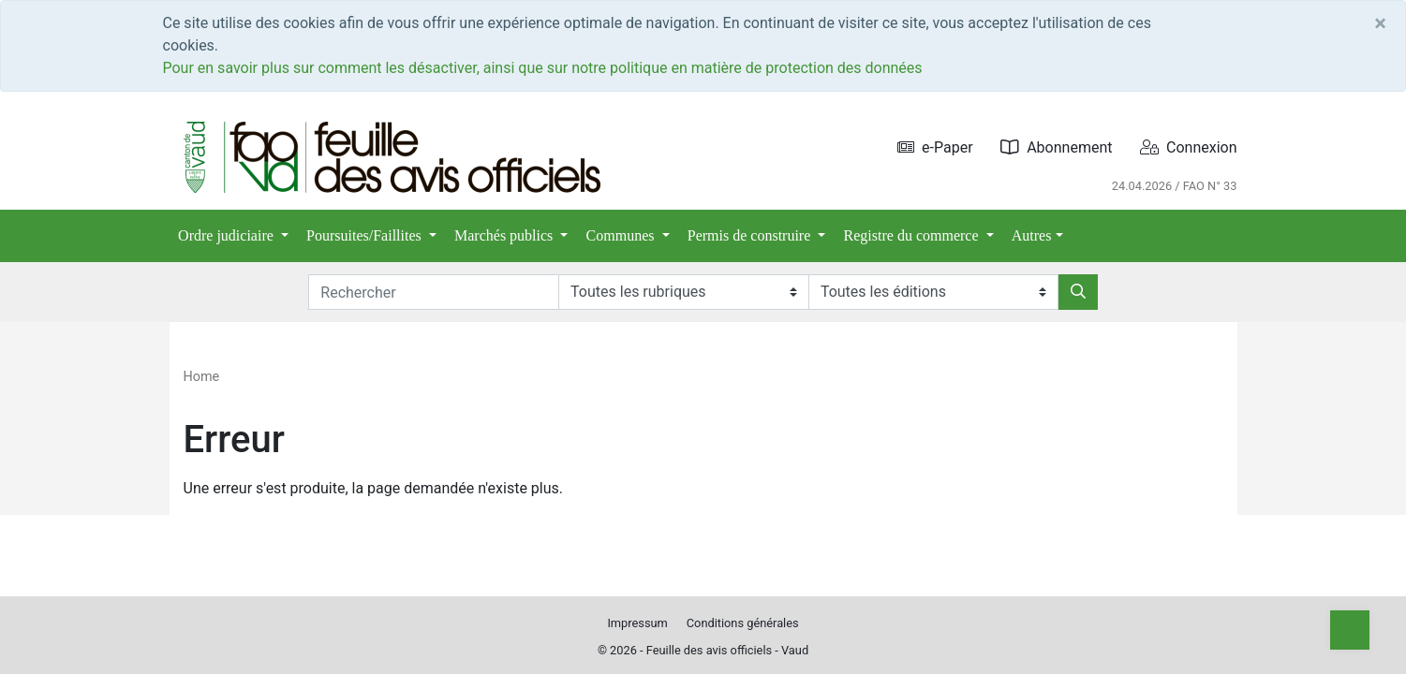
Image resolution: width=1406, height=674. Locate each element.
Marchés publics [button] (505, 235)
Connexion (1188, 147)
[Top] (1349, 630)
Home (202, 377)
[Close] (1380, 23)
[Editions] (933, 292)
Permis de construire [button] (751, 235)
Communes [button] (622, 235)
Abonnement (1056, 147)
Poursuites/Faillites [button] (365, 235)
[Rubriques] (683, 292)
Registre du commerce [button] (913, 235)
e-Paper (935, 147)
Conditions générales (743, 623)
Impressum (637, 623)
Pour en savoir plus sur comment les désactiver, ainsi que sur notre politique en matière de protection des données (543, 68)
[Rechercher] (1078, 292)
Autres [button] (1032, 235)
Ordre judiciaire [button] (227, 235)
